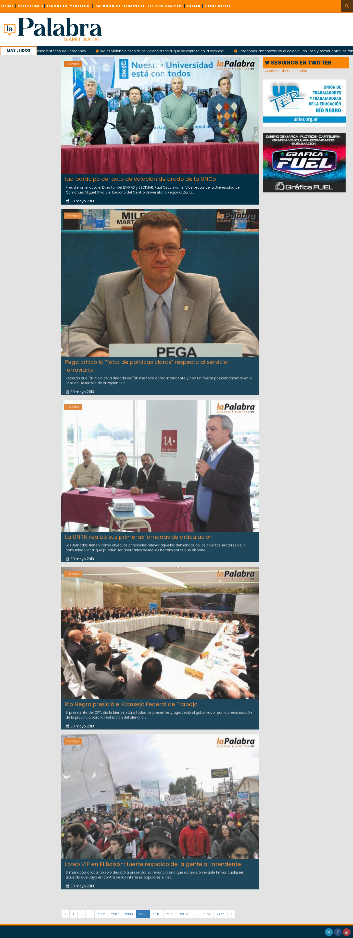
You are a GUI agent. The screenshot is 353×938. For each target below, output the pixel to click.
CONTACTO (217, 6)
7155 (207, 914)
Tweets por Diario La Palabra (285, 71)
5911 (170, 914)
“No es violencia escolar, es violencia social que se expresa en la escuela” (170, 51)
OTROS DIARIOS (166, 6)
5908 (129, 914)
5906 (101, 914)
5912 (184, 914)
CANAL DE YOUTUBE (70, 6)
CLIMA (195, 6)
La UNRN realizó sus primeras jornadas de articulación (139, 533)
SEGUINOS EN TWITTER (298, 62)
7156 (220, 914)
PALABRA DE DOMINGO (120, 6)
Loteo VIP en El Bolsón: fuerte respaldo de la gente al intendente (153, 860)
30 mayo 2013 (80, 201)
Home (9, 6)
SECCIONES (32, 6)
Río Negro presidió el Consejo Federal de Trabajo (131, 700)
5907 (115, 914)
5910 (156, 914)
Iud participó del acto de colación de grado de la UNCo (140, 179)
